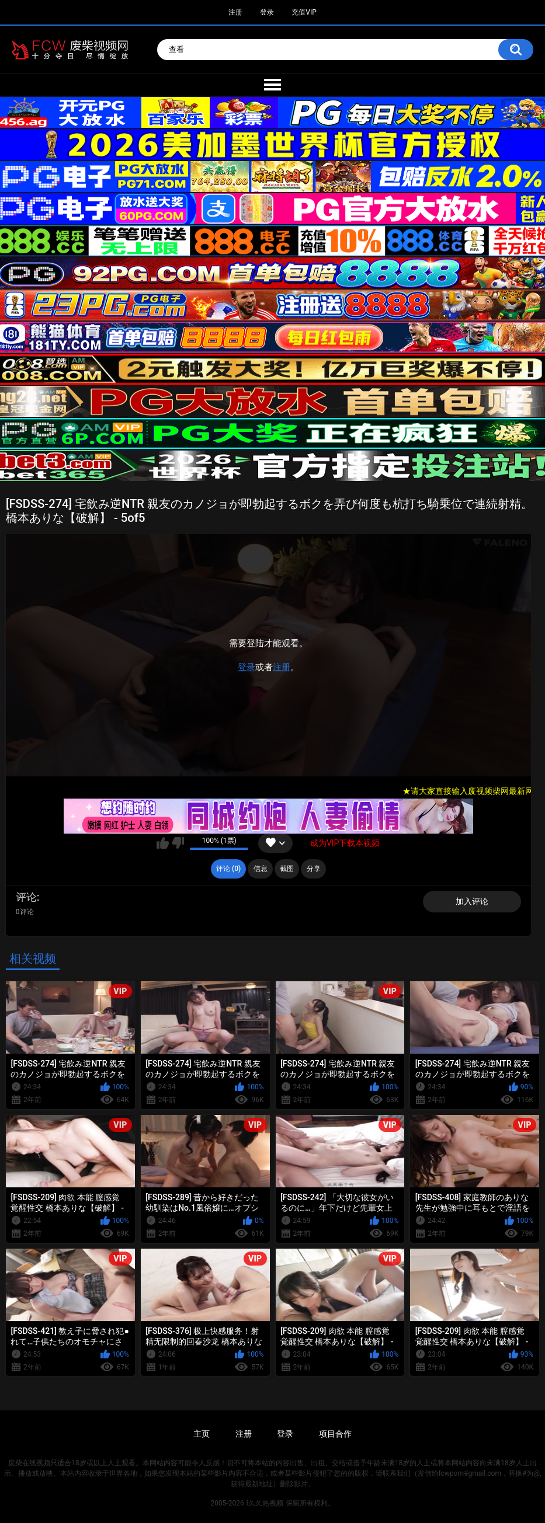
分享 (314, 869)
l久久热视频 (265, 1503)
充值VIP (303, 12)
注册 (235, 12)
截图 (287, 869)
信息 (261, 869)
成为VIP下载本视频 (345, 843)
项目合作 (335, 1433)
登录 (267, 12)
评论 (26, 897)
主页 (201, 1433)
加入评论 (472, 901)
